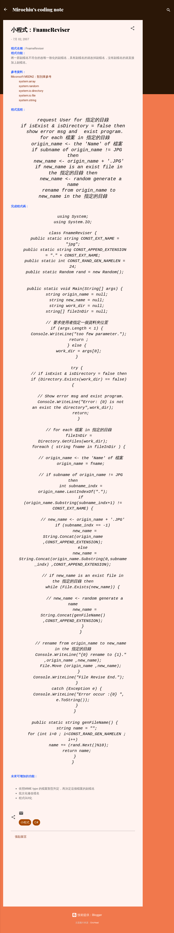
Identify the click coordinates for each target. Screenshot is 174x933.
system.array (27, 81)
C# (36, 822)
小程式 (25, 822)
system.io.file (27, 95)
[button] (132, 29)
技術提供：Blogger (87, 915)
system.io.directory (31, 91)
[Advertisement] (158, 79)
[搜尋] (168, 11)
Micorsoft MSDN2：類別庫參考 (31, 76)
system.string (27, 100)
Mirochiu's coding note (38, 9)
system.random (29, 86)
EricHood (94, 922)
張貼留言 (21, 836)
